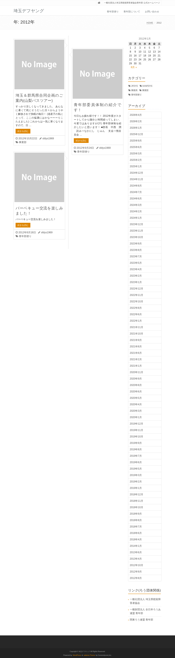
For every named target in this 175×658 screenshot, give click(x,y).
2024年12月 (136, 172)
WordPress (77, 655)
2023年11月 (136, 230)
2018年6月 (136, 533)
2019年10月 (136, 436)
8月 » (134, 67)
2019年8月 (136, 449)
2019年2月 (136, 481)
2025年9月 (136, 140)
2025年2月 (136, 160)
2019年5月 (136, 468)
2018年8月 (136, 520)
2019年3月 (136, 475)
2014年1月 (136, 546)
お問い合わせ (152, 11)
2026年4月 (136, 115)
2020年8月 (136, 385)
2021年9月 (136, 340)
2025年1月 (136, 166)
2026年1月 (136, 127)
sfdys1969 (48, 138)
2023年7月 (136, 256)
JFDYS (134, 86)
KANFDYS (147, 86)
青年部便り (113, 11)
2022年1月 (136, 320)
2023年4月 (136, 269)
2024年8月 (136, 185)
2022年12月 (136, 288)
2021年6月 (136, 353)
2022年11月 (136, 295)
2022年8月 (136, 308)
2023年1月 (136, 282)
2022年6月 (136, 314)
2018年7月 (136, 526)
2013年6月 (136, 552)
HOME (150, 22)
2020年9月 (136, 378)
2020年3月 (136, 410)
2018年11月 (136, 501)
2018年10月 (136, 507)
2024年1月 (136, 218)
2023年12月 (136, 224)
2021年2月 (136, 359)
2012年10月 (136, 565)
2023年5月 (136, 263)
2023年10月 (136, 237)
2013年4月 (136, 558)
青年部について (132, 11)
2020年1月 (136, 417)
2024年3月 (136, 205)
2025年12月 (136, 134)
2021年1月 (136, 365)
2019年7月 (136, 456)
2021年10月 (136, 333)
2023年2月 (136, 275)
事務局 (134, 90)
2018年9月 (136, 513)
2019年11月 (136, 430)
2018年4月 (136, 539)
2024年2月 (136, 211)
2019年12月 (136, 423)
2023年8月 (136, 250)
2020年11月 (136, 372)
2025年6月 (136, 147)
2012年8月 (136, 578)
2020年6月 (136, 391)
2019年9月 (136, 443)
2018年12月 (136, 494)
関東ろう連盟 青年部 (141, 619)
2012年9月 (136, 571)
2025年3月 (136, 153)
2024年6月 (136, 198)
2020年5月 (136, 398)
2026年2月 (136, 121)
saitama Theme (89, 655)
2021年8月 (136, 346)
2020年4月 (136, 404)
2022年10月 (136, 301)
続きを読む (22, 131)
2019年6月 (136, 462)
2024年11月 (136, 179)
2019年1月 (136, 488)
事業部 (22, 142)
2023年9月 (136, 243)
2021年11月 (136, 327)
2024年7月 (136, 192)
